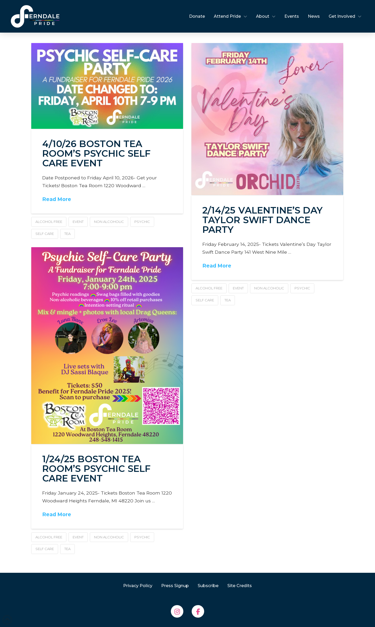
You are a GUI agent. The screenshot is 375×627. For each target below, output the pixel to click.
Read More (56, 199)
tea (67, 234)
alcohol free (48, 222)
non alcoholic (109, 222)
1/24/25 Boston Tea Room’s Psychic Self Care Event (96, 468)
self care (44, 234)
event (78, 222)
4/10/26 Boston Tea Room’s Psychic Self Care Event (96, 153)
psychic (142, 222)
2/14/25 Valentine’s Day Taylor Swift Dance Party (262, 220)
